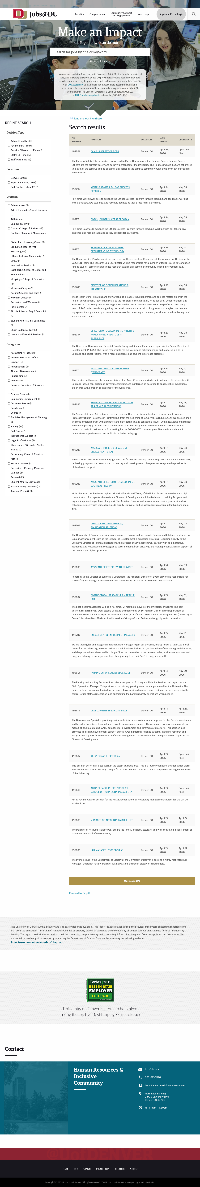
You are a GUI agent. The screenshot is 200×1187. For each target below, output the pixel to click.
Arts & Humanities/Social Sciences (29, 212)
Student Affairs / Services (25, 481)
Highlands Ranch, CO (23, 182)
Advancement (20, 205)
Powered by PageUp (80, 893)
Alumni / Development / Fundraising (23, 373)
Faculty (17, 426)
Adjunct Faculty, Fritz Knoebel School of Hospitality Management (112, 789)
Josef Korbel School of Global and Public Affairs (28, 272)
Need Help (143, 14)
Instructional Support (23, 435)
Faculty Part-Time (21, 145)
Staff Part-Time (21, 159)
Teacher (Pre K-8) (22, 491)
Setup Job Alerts (101, 61)
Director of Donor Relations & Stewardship (109, 287)
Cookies (133, 1168)
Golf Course (18, 431)
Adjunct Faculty (21, 141)
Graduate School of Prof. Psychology (23, 249)
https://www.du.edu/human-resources (165, 1085)
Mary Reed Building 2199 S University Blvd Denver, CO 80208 (157, 1096)
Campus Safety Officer (105, 151)
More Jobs (132, 880)
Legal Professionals (23, 440)
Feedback (119, 1168)
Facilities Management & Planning (29, 419)
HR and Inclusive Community (27, 256)
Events (16, 412)
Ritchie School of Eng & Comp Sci (28, 313)
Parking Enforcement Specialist (110, 672)
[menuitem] (79, 14)
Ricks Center (19, 306)
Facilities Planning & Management (29, 235)
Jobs (76, 1168)
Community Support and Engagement (121, 14)
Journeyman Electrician (105, 756)
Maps (65, 1168)
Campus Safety (20, 223)
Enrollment (18, 408)
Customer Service (21, 403)
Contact (86, 1168)
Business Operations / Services (27, 387)
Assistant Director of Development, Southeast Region (113, 483)
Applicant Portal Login (171, 14)
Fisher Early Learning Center (28, 242)
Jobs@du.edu (152, 1069)
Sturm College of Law (24, 329)
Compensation (96, 14)
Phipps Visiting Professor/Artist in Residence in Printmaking (112, 404)
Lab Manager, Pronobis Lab (107, 850)
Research (17, 477)
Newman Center (21, 297)
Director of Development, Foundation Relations (107, 525)
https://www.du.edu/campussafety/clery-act (37, 942)
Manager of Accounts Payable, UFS (112, 820)
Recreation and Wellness (25, 302)
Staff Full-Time (21, 154)
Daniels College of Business (27, 228)
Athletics (17, 219)
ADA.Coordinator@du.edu (87, 95)
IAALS (15, 260)
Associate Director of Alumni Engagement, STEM (109, 449)
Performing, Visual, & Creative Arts (27, 456)
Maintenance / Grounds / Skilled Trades (27, 447)
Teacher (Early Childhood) (26, 486)
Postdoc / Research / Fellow (27, 150)
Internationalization (22, 265)
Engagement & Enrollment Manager (113, 634)
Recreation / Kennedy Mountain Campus (27, 470)
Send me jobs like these (87, 118)
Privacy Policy (102, 1168)
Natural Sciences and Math (26, 292)
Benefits (79, 14)
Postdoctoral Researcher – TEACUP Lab (113, 597)
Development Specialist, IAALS (109, 710)
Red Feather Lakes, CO (24, 187)
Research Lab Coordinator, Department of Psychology (107, 249)
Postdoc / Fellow (21, 463)
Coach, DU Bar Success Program (110, 219)
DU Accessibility (75, 84)
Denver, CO (19, 177)
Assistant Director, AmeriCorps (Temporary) (110, 370)
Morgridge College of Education (27, 281)
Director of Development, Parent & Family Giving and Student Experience (112, 334)
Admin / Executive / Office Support (24, 360)
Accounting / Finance (23, 352)
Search (193, 14)
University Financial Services (27, 334)
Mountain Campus (22, 288)
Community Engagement (25, 398)
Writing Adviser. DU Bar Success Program (110, 189)
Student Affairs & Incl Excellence (28, 323)
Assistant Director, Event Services (112, 567)
